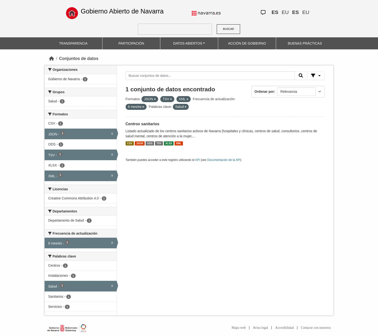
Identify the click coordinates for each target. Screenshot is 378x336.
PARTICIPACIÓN (131, 43)
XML (178, 143)
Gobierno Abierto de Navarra (122, 11)
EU (285, 12)
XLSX (168, 143)
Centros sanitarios (142, 124)
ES (275, 12)
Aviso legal (260, 327)
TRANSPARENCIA (73, 43)
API (197, 160)
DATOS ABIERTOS (187, 43)
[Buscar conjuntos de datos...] (210, 75)
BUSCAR (228, 28)
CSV (129, 143)
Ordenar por (264, 91)
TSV (158, 143)
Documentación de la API (224, 160)
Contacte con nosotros (316, 327)
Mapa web (239, 327)
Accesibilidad (284, 327)
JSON (139, 143)
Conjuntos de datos (78, 58)
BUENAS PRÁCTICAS (305, 43)
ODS (150, 143)
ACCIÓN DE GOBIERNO (247, 43)
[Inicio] (51, 58)
